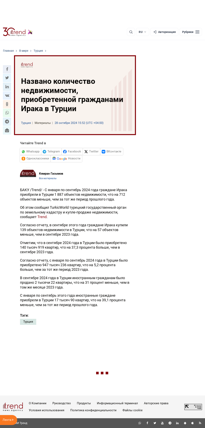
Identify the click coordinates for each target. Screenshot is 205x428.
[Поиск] (131, 32)
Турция (28, 321)
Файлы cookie (133, 410)
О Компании (37, 403)
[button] (7, 69)
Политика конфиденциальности (93, 410)
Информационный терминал (117, 403)
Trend (42, 217)
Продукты (84, 403)
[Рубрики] (191, 32)
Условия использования (46, 410)
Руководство (61, 403)
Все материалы (47, 178)
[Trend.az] (18, 32)
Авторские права (156, 403)
